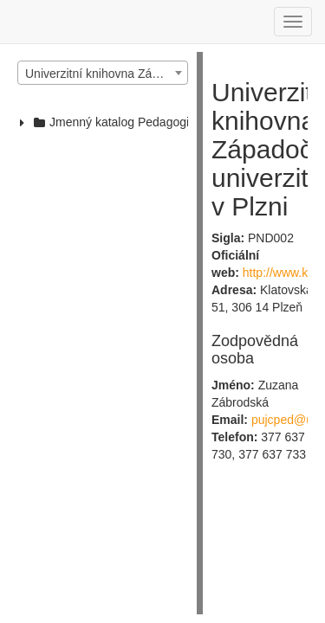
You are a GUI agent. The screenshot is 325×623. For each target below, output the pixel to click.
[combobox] (102, 73)
